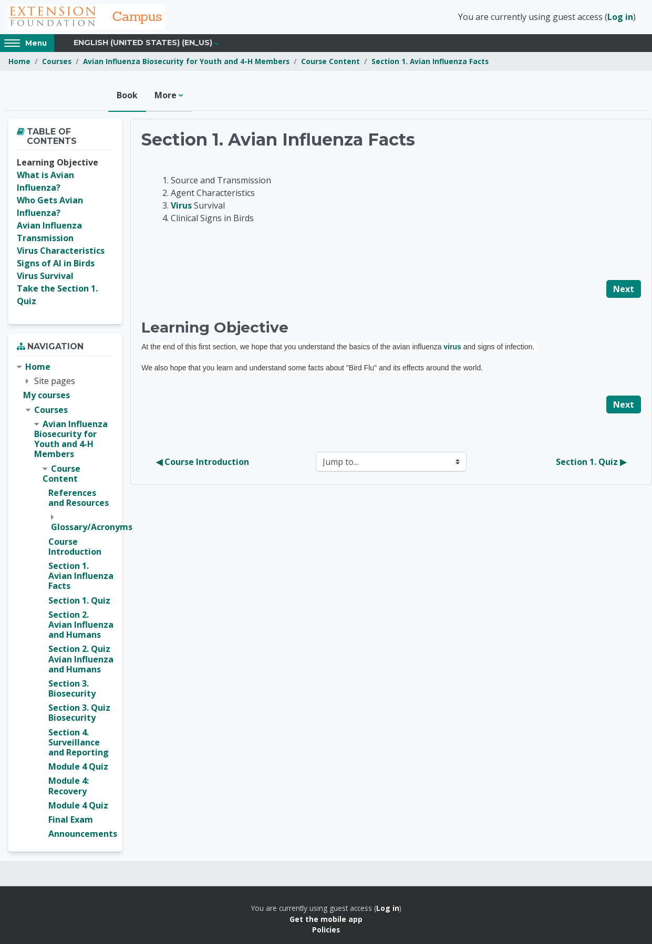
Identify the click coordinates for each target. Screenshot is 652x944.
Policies (326, 930)
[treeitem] (65, 600)
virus (452, 347)
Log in (620, 17)
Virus (181, 206)
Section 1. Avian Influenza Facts (430, 62)
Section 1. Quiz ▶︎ (591, 462)
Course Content (330, 62)
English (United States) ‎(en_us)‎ (143, 43)
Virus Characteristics (61, 251)
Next (623, 289)
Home (19, 62)
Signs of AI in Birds (56, 263)
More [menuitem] (165, 95)
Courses (56, 62)
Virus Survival (45, 276)
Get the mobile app (326, 920)
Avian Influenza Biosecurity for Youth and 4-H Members (186, 62)
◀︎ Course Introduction (202, 462)
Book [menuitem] (127, 95)
